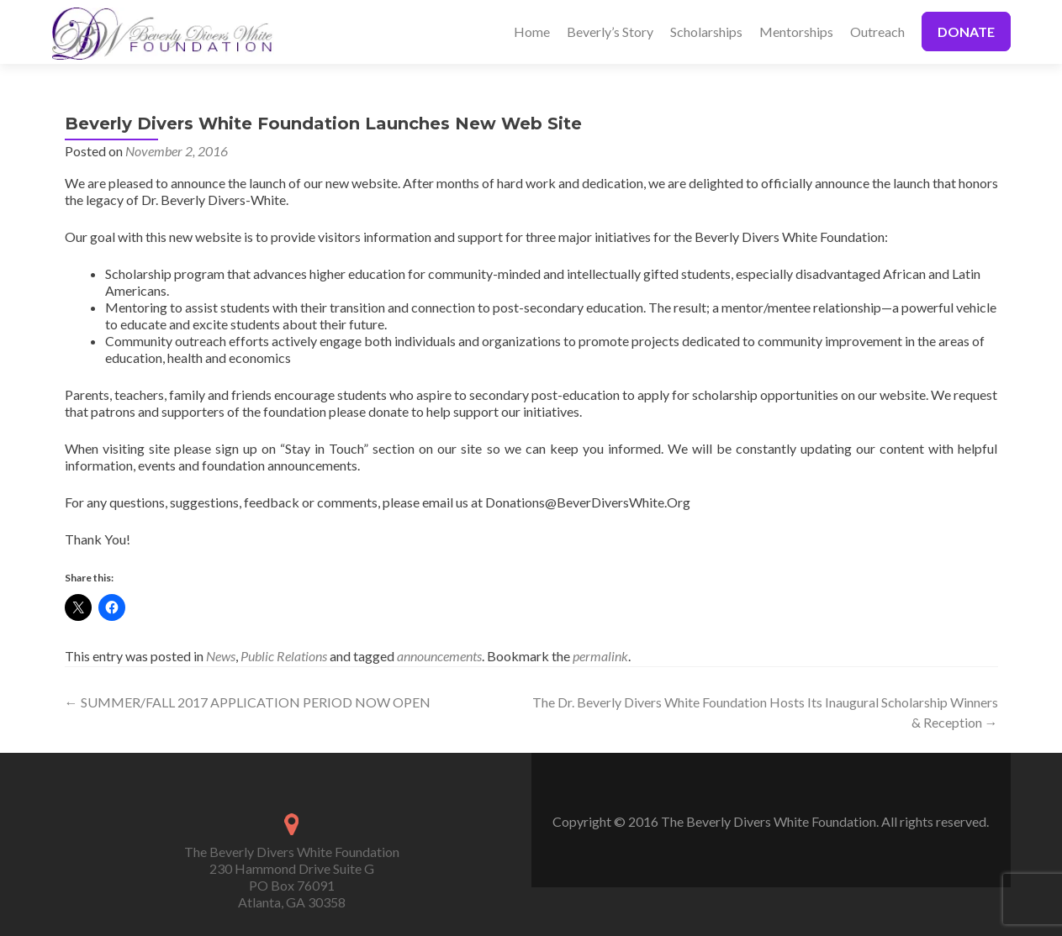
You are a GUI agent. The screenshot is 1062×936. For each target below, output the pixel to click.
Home (532, 31)
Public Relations (283, 656)
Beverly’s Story (610, 31)
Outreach (877, 31)
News (220, 656)
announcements (439, 656)
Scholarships (706, 31)
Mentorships (796, 31)
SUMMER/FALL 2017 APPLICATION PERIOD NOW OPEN (248, 702)
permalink (600, 656)
